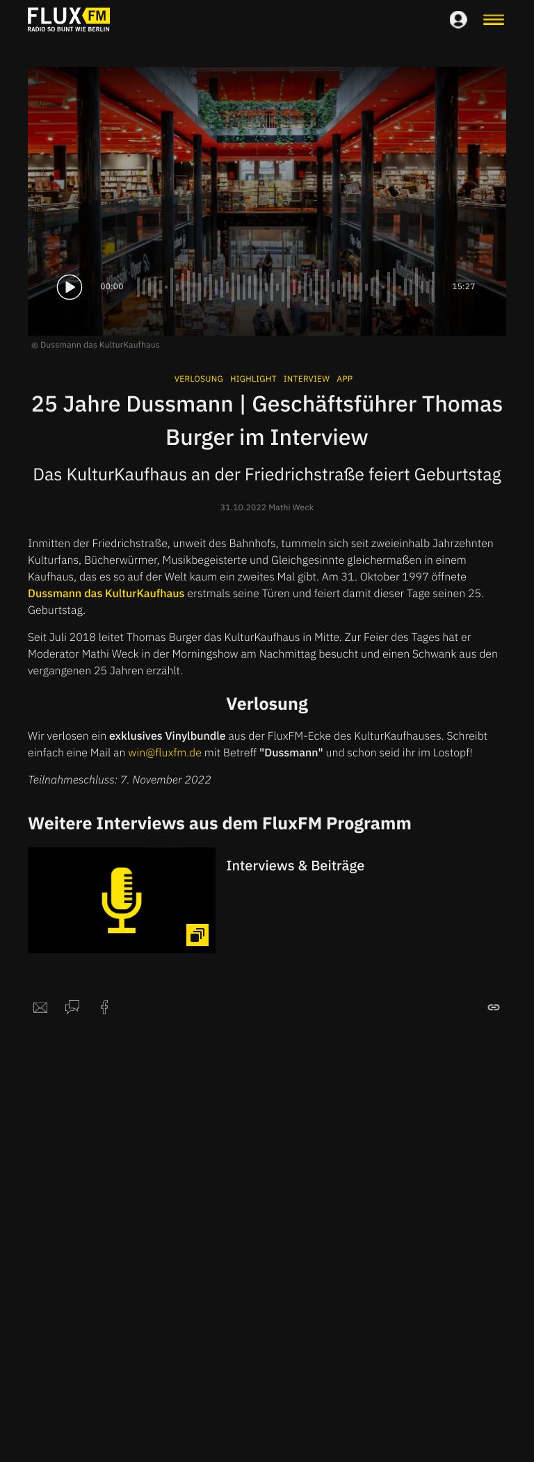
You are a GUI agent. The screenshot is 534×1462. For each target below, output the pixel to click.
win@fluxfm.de (165, 753)
